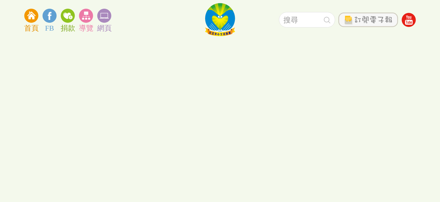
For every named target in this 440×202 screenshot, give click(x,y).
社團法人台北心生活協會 (220, 19)
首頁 (31, 20)
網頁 (104, 20)
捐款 (67, 20)
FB (49, 20)
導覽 (86, 20)
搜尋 (327, 20)
